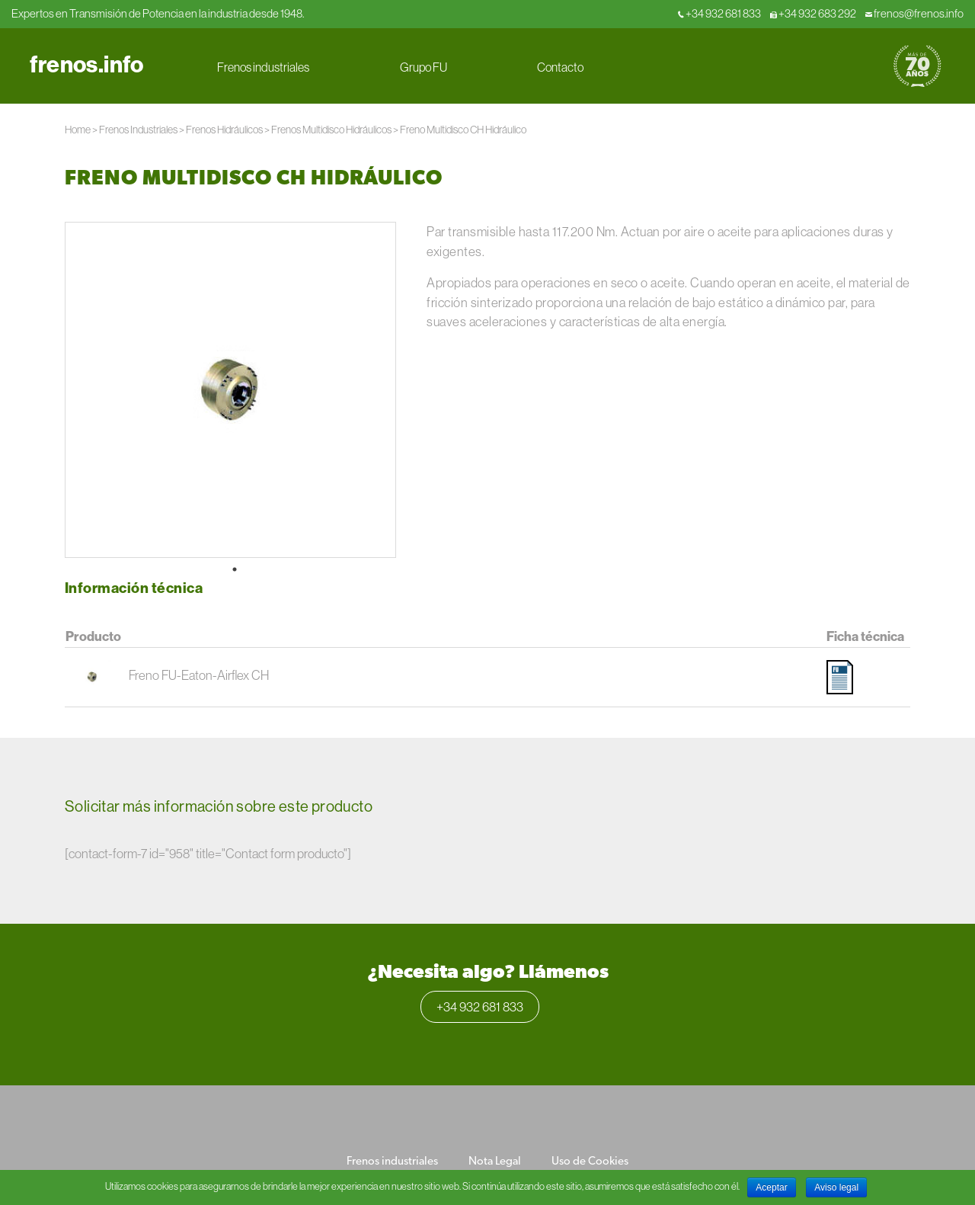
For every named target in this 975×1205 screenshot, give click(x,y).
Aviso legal (836, 1187)
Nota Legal (494, 1162)
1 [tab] (234, 569)
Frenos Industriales (138, 129)
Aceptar (771, 1187)
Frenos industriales (263, 67)
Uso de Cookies (589, 1162)
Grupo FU (423, 67)
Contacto (560, 67)
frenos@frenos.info (914, 13)
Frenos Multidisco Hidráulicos (331, 129)
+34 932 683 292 (813, 13)
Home (78, 129)
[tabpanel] (230, 390)
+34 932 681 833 (719, 13)
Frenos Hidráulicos (224, 129)
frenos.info (86, 64)
